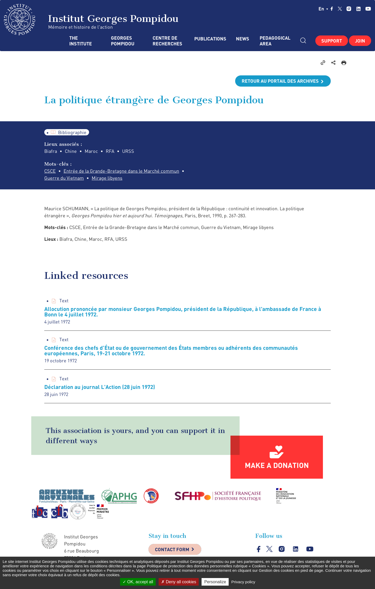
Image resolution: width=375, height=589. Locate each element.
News (242, 38)
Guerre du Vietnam (64, 178)
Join (360, 41)
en (323, 8)
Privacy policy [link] (243, 582)
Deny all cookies (178, 582)
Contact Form (172, 549)
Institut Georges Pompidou (91, 19)
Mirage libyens (107, 178)
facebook (331, 8)
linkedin (358, 9)
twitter (340, 8)
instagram (349, 9)
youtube (368, 9)
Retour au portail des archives (280, 81)
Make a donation (277, 465)
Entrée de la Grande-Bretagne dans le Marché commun (121, 171)
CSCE (50, 171)
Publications (210, 38)
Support (331, 41)
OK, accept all (138, 582)
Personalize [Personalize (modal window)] (215, 582)
